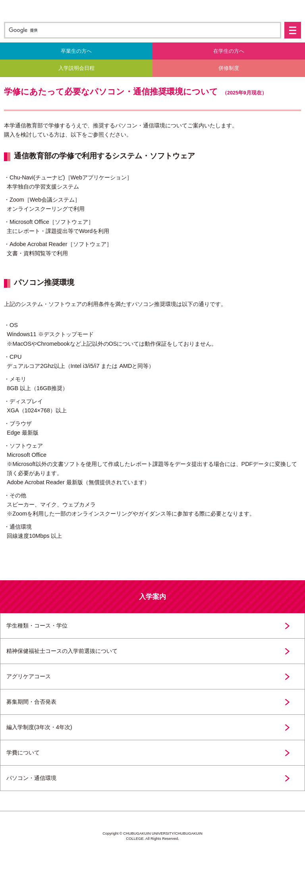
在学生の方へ (228, 51)
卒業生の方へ (76, 51)
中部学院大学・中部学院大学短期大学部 (152, 855)
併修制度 (228, 68)
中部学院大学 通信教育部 (152, 11)
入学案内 (152, 597)
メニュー (292, 30)
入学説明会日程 (76, 68)
